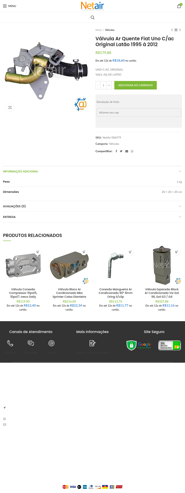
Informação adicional (20, 171)
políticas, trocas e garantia (92, 352)
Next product (180, 30)
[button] (37, 251)
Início (99, 29)
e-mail (51, 352)
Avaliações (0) (14, 206)
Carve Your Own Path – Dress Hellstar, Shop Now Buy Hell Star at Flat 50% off (139, 407)
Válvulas (110, 29)
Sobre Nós (9, 443)
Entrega (9, 217)
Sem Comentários (125, 394)
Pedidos (69, 450)
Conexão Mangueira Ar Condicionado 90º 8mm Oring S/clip (116, 293)
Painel (68, 443)
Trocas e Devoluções (15, 450)
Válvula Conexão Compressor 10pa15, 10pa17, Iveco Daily (23, 293)
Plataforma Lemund (92, 480)
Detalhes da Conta (76, 457)
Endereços (71, 464)
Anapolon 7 (104, 389)
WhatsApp (30, 352)
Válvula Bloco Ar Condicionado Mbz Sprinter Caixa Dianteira (69, 293)
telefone (10, 352)
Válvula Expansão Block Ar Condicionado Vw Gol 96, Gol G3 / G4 (162, 293)
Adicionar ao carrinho (135, 85)
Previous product (172, 30)
